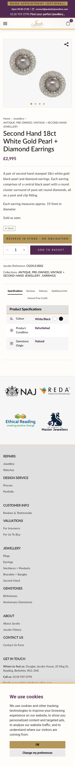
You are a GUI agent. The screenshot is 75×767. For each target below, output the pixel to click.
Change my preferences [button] (37, 752)
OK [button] (37, 744)
